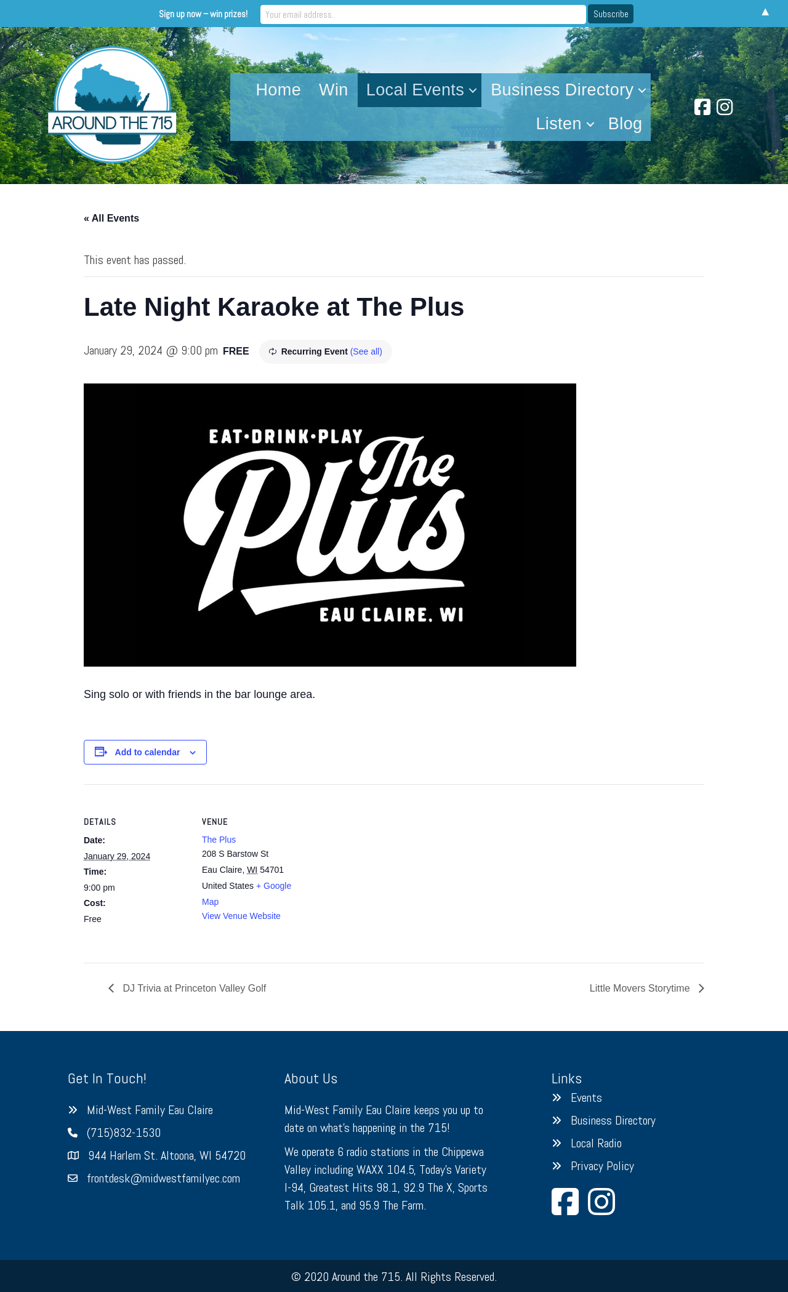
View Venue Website (241, 916)
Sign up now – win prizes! (291, 13)
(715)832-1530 (124, 1133)
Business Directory (562, 90)
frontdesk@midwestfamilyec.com (163, 1178)
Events (586, 1097)
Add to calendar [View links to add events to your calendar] (147, 752)
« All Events (111, 218)
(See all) (366, 351)
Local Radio (596, 1143)
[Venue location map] (385, 869)
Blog (625, 123)
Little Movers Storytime (641, 988)
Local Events (415, 90)
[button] (472, 90)
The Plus (219, 840)
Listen (558, 123)
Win (333, 90)
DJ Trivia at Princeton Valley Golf (193, 988)
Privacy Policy (602, 1166)
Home (278, 90)
